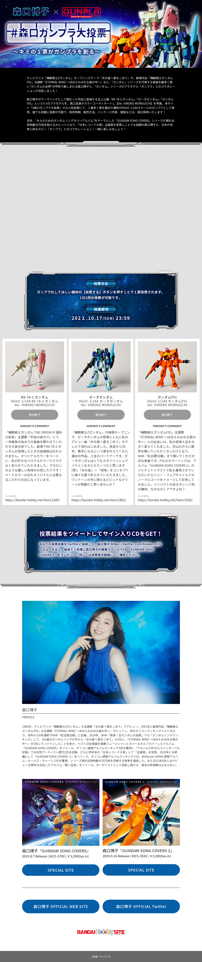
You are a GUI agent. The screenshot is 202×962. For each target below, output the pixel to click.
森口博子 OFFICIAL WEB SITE (60, 906)
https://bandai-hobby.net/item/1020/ (165, 499)
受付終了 (34, 415)
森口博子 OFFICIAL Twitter (141, 906)
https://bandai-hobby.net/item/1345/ (32, 499)
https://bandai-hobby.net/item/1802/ (98, 499)
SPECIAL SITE (61, 870)
